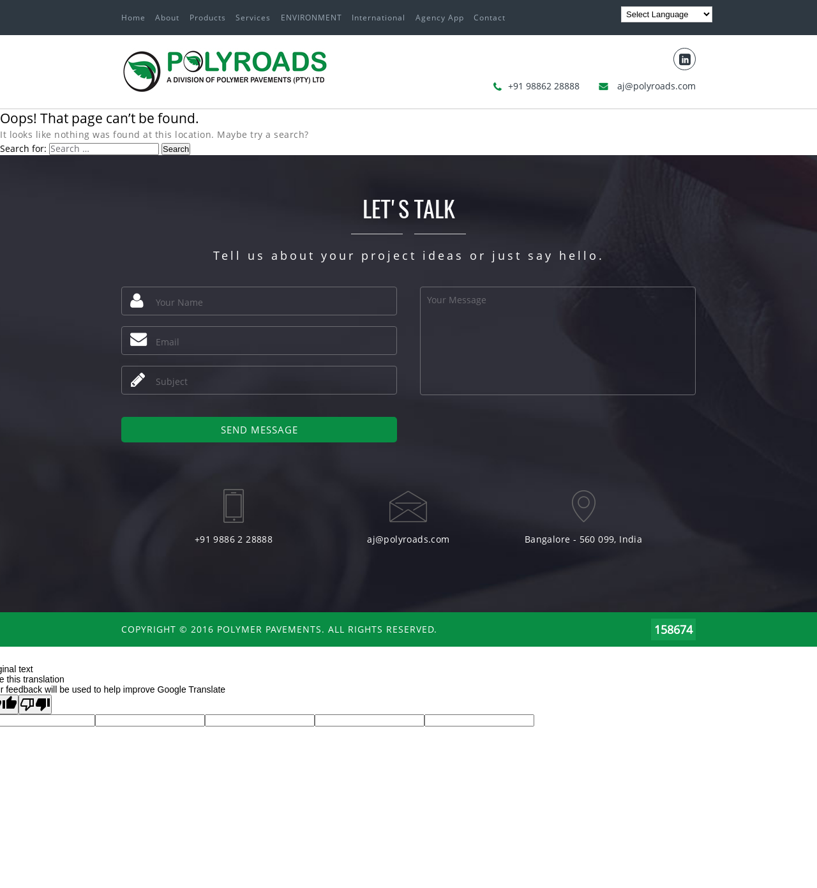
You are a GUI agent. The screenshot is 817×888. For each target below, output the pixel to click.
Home (133, 17)
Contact (490, 17)
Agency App (440, 17)
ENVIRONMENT (311, 17)
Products (208, 17)
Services (253, 17)
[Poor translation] (35, 704)
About (167, 17)
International (378, 17)
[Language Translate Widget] (666, 14)
